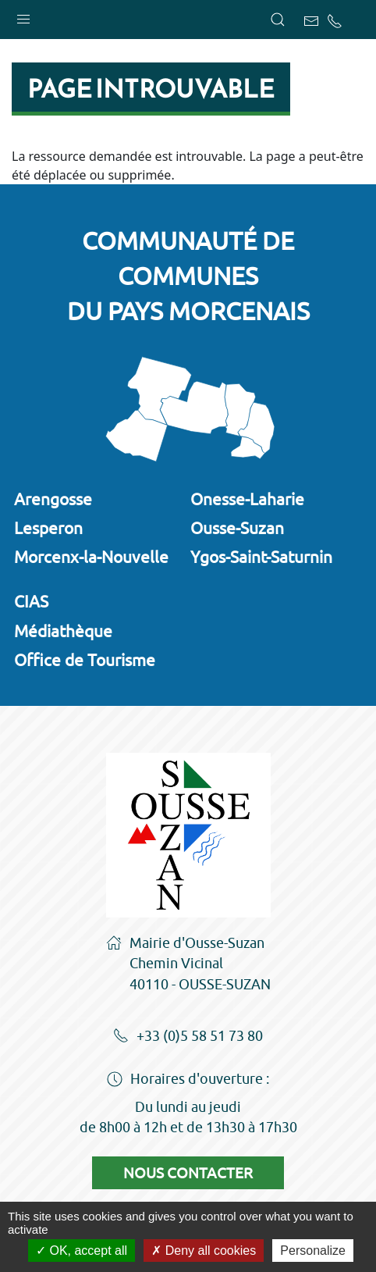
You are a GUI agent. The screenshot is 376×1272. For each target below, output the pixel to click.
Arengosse (53, 499)
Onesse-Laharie (247, 499)
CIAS (31, 601)
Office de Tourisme (84, 659)
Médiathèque (63, 631)
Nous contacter (188, 1172)
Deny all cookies (203, 1250)
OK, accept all (81, 1250)
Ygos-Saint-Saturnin (261, 556)
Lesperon (48, 527)
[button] (23, 15)
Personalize (313, 1250)
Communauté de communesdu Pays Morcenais (188, 276)
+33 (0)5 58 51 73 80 (188, 1037)
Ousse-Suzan (237, 527)
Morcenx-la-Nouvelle (91, 556)
